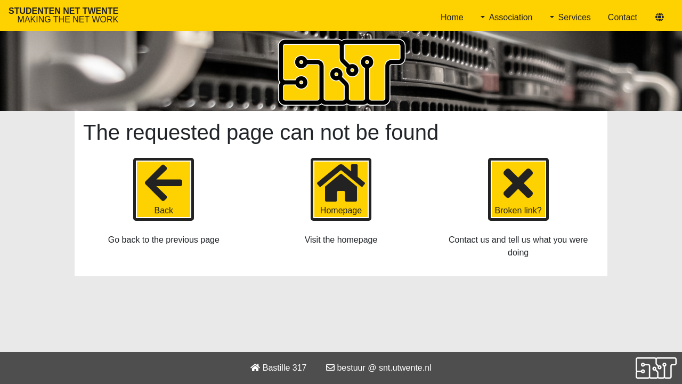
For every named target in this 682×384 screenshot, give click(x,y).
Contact (622, 17)
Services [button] (574, 17)
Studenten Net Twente (63, 15)
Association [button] (511, 17)
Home (452, 17)
